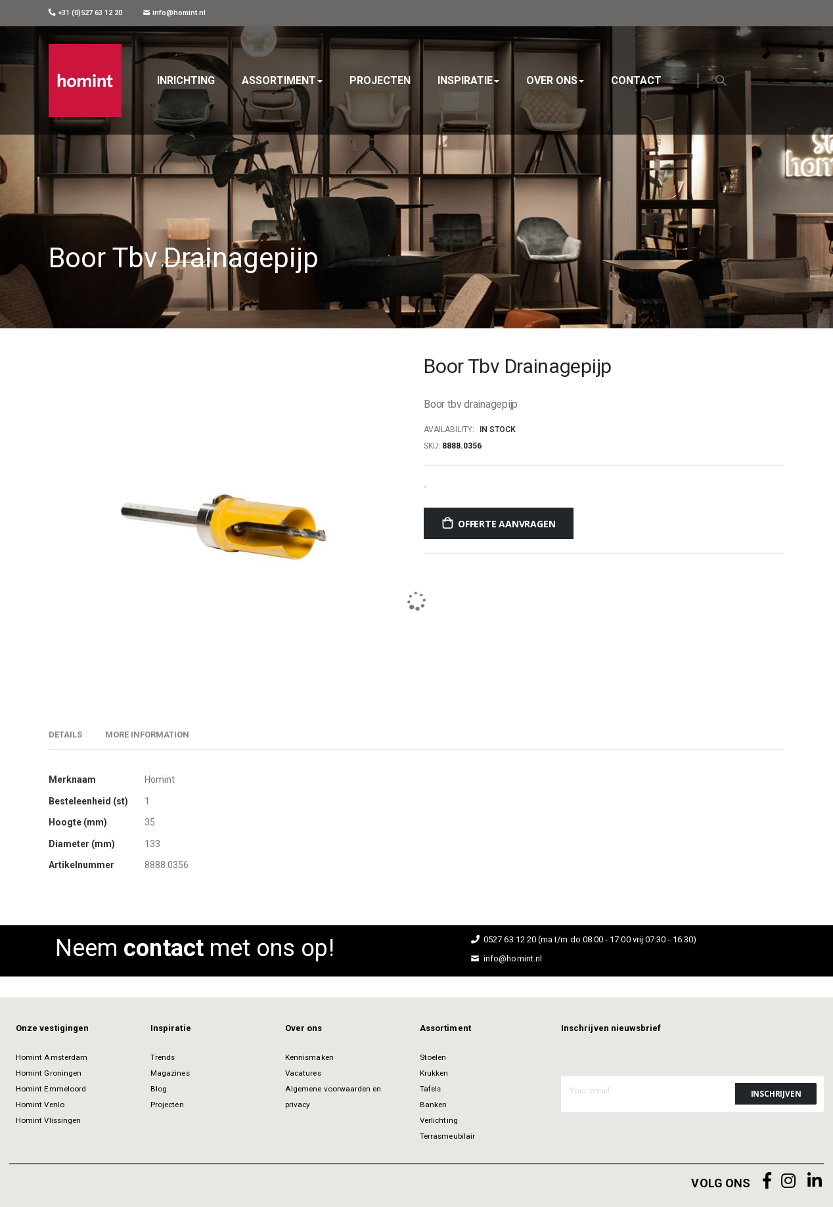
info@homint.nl (174, 13)
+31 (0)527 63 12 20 (85, 13)
